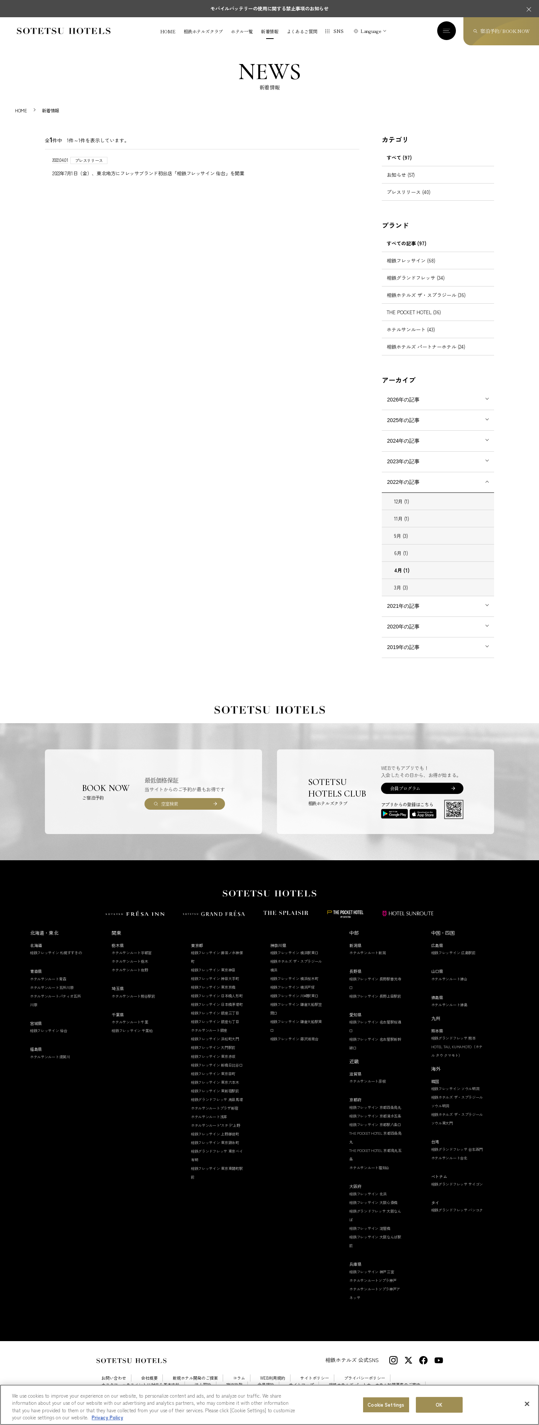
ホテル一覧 (242, 31)
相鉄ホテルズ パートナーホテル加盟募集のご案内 (374, 1385)
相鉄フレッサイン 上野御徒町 (215, 1134)
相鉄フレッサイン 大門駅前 (213, 1047)
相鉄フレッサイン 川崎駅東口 (294, 995)
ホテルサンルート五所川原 (51, 987)
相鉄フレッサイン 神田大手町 (215, 978)
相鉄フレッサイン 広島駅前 (453, 952)
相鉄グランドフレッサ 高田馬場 (217, 1099)
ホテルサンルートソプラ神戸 (372, 1280)
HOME (168, 31)
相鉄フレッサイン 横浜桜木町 (294, 978)
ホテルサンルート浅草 (209, 1116)
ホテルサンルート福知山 (369, 1167)
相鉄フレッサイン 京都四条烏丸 (375, 1107)
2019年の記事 (403, 647)
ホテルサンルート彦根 (367, 1081)
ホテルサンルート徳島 (449, 1004)
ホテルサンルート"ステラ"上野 (215, 1125)
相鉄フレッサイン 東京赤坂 (213, 1056)
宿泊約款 (234, 1385)
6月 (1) (401, 553)
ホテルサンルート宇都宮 (132, 952)
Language (370, 31)
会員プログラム (405, 788)
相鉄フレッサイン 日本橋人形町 (217, 995)
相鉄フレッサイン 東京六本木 (215, 1082)
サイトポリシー (314, 1378)
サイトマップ (301, 1385)
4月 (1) (401, 570)
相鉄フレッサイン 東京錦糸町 (215, 1142)
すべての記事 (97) (406, 243)
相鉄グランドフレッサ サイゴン (457, 1184)
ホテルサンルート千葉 (130, 1022)
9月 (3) (401, 535)
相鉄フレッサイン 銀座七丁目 (215, 1021)
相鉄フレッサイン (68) (411, 260)
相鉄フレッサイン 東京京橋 (213, 987)
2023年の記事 (403, 461)
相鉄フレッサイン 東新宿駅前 (215, 1091)
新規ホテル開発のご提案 (195, 1378)
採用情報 (109, 1392)
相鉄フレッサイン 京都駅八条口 (375, 1124)
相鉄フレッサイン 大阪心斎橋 (373, 1202)
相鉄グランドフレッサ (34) (416, 277)
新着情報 (269, 31)
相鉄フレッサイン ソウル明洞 (455, 1088)
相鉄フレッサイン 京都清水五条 (375, 1116)
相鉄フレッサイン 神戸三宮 (371, 1271)
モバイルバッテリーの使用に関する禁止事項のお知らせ (269, 8)
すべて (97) (399, 157)
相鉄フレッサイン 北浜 (368, 1194)
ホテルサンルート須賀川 (50, 1056)
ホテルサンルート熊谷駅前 (133, 996)
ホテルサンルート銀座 (209, 1030)
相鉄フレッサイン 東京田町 (213, 1073)
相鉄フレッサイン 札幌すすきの (56, 952)
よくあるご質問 (302, 31)
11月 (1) (401, 518)
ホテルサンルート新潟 (367, 952)
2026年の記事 (403, 400)
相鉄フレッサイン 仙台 (48, 1030)
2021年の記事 (403, 606)
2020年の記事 (403, 627)
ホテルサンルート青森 (48, 979)
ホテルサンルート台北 (449, 1158)
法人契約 (203, 1385)
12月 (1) (401, 501)
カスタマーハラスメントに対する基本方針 (140, 1385)
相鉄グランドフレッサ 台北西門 (457, 1149)
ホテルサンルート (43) (411, 329)
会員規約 (266, 1385)
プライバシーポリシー (364, 1378)
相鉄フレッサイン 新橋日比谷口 (217, 1065)
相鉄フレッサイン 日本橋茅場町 (217, 1004)
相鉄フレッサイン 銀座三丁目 (215, 1013)
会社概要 (149, 1378)
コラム (239, 1378)
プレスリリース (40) (408, 191)
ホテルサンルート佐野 (130, 970)
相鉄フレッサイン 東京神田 (213, 970)
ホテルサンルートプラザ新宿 (214, 1108)
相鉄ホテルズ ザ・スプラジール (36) (426, 294)
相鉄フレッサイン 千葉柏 (132, 1030)
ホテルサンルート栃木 (130, 961)
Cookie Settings (147, 1392)
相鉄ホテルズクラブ (203, 31)
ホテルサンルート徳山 (449, 979)
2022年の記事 (403, 482)
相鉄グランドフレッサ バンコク (457, 1210)
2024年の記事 (403, 441)
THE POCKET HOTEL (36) (414, 312)
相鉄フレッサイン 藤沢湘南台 (294, 1039)
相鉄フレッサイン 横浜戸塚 (292, 987)
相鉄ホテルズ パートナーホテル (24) (426, 346)
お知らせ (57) (401, 174)
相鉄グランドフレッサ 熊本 (453, 1038)
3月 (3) (401, 587)
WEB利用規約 (272, 1378)
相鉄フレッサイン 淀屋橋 (369, 1228)
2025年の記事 (403, 420)
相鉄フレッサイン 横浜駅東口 (294, 952)
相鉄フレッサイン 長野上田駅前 (375, 996)
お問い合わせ (113, 1378)
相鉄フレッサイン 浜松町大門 (215, 1039)
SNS (338, 31)
